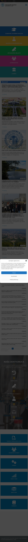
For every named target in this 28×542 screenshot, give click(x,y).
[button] (26, 260)
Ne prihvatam (14, 276)
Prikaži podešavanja (14, 279)
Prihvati (14, 272)
